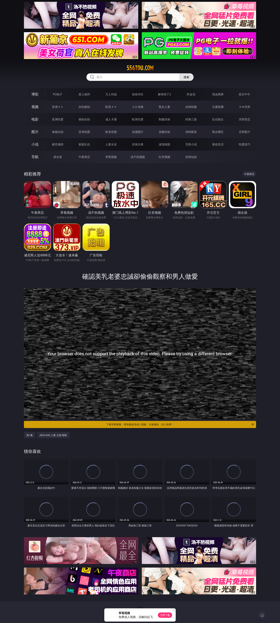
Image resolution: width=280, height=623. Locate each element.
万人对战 (111, 94)
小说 (35, 144)
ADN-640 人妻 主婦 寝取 (53, 435)
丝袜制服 (191, 107)
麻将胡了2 (164, 94)
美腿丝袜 (164, 132)
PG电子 (57, 94)
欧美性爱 (137, 119)
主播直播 (218, 107)
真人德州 (84, 94)
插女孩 (57, 157)
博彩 (35, 94)
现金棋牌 (218, 94)
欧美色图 (111, 132)
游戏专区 (137, 94)
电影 (35, 119)
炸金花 (191, 94)
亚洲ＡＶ (57, 107)
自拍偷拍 (84, 107)
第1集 (29, 435)
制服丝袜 (164, 119)
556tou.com (140, 68)
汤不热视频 (138, 157)
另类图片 (244, 132)
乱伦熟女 (218, 119)
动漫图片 (137, 132)
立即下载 (165, 615)
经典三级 (191, 119)
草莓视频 (111, 157)
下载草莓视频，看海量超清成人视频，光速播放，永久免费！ (180, 424)
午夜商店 (84, 157)
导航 (35, 156)
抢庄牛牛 (244, 94)
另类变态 (244, 119)
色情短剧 (191, 157)
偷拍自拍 (84, 119)
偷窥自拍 (57, 132)
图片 (35, 131)
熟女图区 (218, 132)
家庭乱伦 (84, 144)
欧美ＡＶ (111, 107)
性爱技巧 (244, 144)
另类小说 (191, 144)
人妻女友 (111, 144)
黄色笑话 (218, 144)
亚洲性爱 (57, 119)
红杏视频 (164, 157)
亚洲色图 (84, 132)
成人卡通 (111, 119)
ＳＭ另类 (244, 107)
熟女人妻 (164, 107)
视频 (35, 106)
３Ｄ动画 (137, 107)
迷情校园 (164, 144)
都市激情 (57, 144)
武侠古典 (137, 144)
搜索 (186, 77)
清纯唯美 (191, 132)
